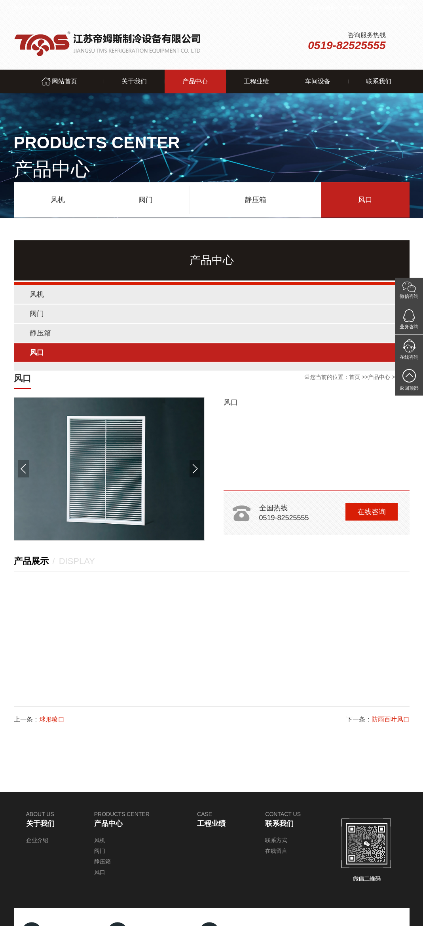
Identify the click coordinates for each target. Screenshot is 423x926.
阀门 (145, 198)
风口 (365, 198)
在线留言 (360, 8)
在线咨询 (371, 512)
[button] (23, 468)
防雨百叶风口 (391, 719)
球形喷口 (51, 719)
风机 (58, 198)
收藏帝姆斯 (322, 8)
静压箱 (255, 198)
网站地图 (394, 8)
